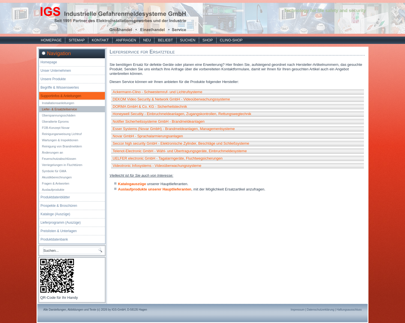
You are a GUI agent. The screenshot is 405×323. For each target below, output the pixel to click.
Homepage (51, 40)
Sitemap (77, 40)
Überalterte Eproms (55, 121)
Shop (207, 40)
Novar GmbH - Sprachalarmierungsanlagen (148, 136)
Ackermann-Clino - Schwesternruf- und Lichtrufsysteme (157, 92)
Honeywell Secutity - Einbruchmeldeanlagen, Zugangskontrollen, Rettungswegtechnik (182, 114)
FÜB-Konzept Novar (55, 127)
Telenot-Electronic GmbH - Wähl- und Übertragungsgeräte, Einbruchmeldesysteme (180, 151)
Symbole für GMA (54, 171)
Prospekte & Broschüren (58, 206)
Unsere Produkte (53, 79)
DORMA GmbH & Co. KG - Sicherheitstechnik (150, 106)
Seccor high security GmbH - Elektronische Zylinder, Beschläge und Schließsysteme (181, 143)
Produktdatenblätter (55, 197)
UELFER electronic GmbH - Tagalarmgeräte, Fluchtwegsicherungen (168, 158)
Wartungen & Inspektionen (60, 140)
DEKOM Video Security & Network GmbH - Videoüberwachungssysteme (171, 99)
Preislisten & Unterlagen (58, 231)
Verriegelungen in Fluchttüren (62, 165)
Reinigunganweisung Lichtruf (62, 134)
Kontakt (100, 40)
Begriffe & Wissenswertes (59, 87)
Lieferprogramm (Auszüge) (60, 223)
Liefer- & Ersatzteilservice (59, 109)
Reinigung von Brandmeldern (62, 146)
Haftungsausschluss (349, 309)
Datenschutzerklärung (320, 309)
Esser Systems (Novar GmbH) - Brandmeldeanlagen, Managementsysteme (174, 129)
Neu (147, 40)
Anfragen (126, 40)
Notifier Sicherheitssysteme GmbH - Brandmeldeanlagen (159, 121)
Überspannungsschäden (58, 115)
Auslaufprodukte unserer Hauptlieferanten (155, 189)
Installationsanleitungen (58, 103)
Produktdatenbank (54, 239)
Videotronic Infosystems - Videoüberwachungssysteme (157, 165)
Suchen (187, 40)
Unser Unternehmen (55, 71)
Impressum (297, 309)
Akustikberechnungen (57, 177)
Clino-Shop (231, 40)
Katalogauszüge (132, 184)
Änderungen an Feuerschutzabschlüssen (59, 155)
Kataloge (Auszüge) (55, 214)
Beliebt (165, 40)
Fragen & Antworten (55, 183)
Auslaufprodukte (53, 189)
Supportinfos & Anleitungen (60, 96)
